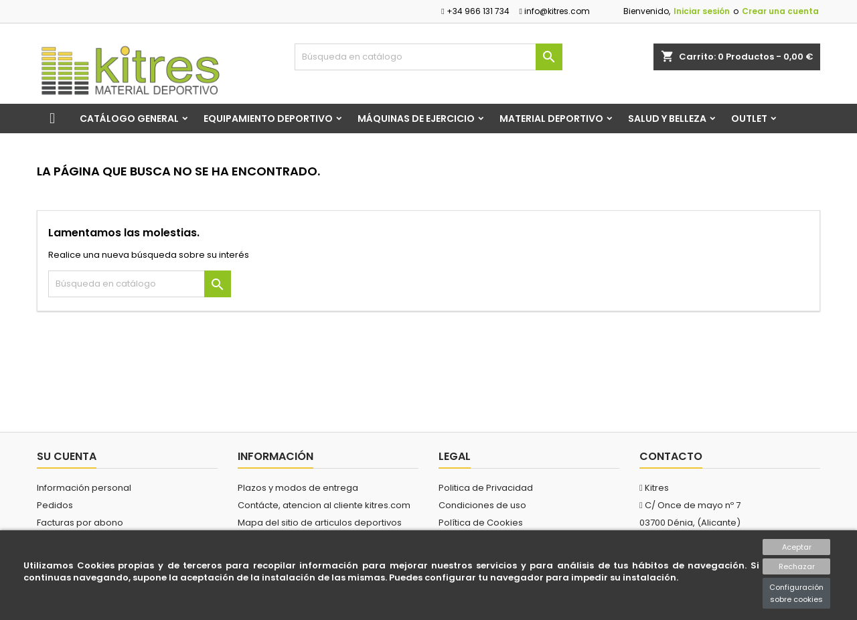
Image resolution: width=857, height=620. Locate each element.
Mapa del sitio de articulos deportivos (320, 522)
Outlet (749, 118)
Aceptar (796, 547)
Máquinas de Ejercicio (416, 118)
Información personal (84, 487)
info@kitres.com (555, 11)
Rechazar (797, 566)
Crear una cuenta (780, 11)
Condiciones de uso (482, 505)
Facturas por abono (80, 522)
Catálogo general (129, 118)
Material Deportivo (551, 118)
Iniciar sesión (702, 11)
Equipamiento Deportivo (268, 118)
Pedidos (55, 505)
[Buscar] (428, 57)
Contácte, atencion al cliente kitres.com (324, 505)
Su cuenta (66, 456)
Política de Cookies (481, 522)
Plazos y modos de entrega (298, 487)
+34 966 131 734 (475, 11)
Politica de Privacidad (486, 487)
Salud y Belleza (667, 118)
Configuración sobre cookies (796, 593)
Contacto (670, 456)
